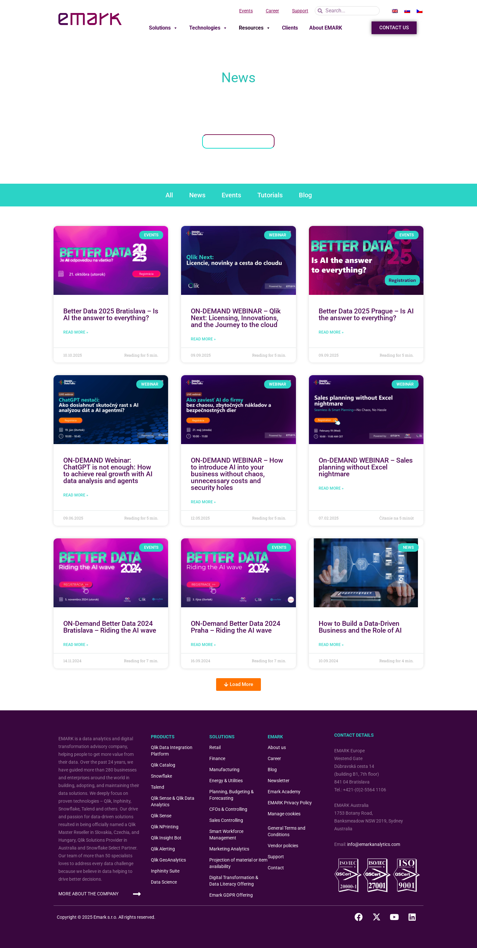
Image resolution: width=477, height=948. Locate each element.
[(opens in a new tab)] (111, 260)
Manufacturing (224, 769)
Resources (255, 27)
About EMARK (325, 28)
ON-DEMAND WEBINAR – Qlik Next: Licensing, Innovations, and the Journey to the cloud (236, 318)
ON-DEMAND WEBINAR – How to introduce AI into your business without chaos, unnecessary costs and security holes (237, 474)
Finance (217, 758)
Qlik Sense (161, 815)
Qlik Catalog (163, 765)
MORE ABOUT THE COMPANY (88, 893)
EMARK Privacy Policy (290, 802)
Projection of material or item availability (238, 863)
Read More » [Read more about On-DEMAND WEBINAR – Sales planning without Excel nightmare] (331, 488)
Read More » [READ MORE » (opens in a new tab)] (75, 332)
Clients (290, 28)
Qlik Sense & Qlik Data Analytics (172, 801)
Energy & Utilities (226, 780)
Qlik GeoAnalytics (168, 859)
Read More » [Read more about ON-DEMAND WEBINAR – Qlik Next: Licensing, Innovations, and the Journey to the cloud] (203, 339)
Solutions (163, 27)
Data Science (164, 882)
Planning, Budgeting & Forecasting (231, 795)
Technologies (208, 27)
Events (246, 10)
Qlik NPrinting (164, 826)
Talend (157, 787)
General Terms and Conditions (286, 831)
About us (277, 747)
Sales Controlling (226, 820)
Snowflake (161, 776)
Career (272, 10)
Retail (215, 747)
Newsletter (278, 780)
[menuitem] (395, 11)
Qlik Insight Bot (166, 837)
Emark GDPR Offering (231, 895)
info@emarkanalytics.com (373, 844)
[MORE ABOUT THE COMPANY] (136, 893)
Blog (272, 769)
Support (300, 10)
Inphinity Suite (165, 871)
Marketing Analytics (229, 848)
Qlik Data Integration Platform (171, 751)
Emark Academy (284, 791)
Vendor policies (283, 845)
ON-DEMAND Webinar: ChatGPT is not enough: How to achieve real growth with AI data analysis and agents (108, 470)
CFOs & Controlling (228, 809)
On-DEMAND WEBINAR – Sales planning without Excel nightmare (366, 467)
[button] (238, 684)
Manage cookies (284, 813)
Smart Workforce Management (226, 834)
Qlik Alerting (163, 848)
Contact (276, 867)
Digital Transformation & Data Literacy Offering (233, 881)
